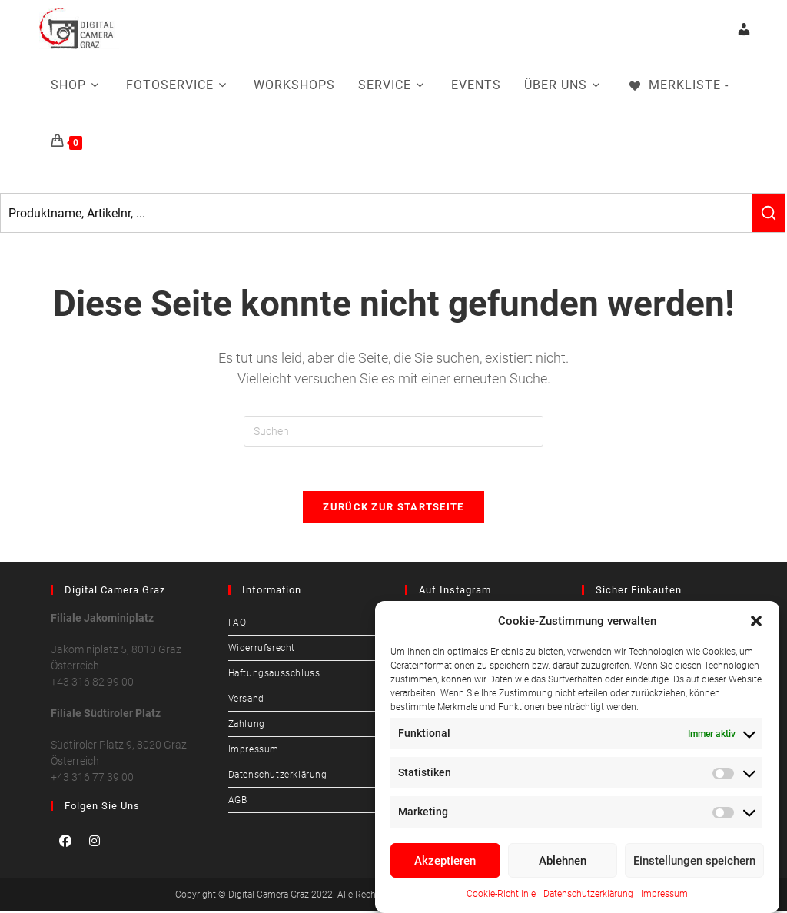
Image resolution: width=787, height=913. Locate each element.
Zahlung (246, 726)
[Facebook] (65, 843)
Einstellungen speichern (694, 861)
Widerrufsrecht (261, 650)
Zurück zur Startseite (393, 509)
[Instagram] (94, 843)
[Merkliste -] (678, 85)
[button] (756, 621)
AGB (237, 802)
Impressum (664, 893)
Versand (246, 701)
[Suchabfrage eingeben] (393, 431)
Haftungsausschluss (274, 675)
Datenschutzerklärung (588, 893)
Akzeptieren (445, 861)
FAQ (237, 624)
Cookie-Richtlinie (501, 893)
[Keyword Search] (376, 213)
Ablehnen (562, 861)
